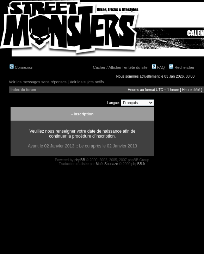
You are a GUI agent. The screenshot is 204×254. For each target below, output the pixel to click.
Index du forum (23, 90)
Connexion (21, 67)
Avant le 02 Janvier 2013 (51, 146)
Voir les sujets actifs (87, 82)
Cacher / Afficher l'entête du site (120, 67)
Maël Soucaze (107, 164)
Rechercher (181, 67)
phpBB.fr (138, 164)
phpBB (79, 160)
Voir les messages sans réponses (38, 82)
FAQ (158, 67)
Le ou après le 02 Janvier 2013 (108, 146)
